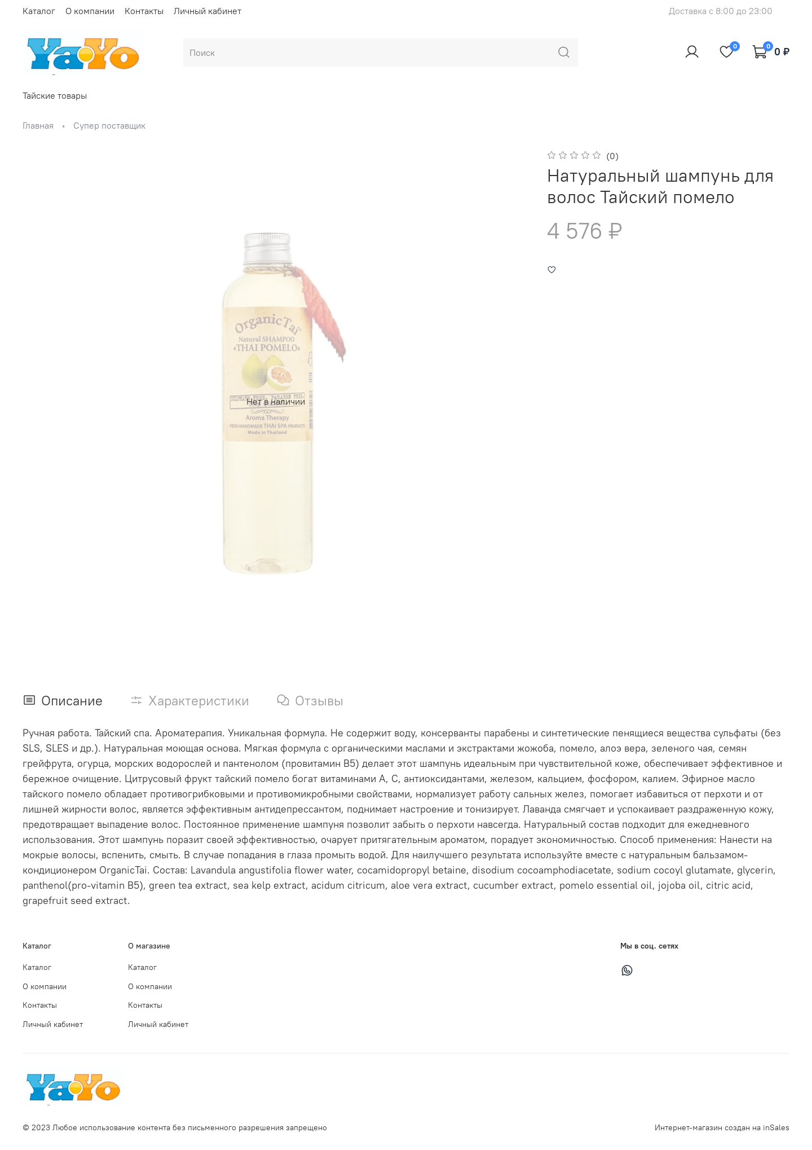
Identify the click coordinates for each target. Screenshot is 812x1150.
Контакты (144, 10)
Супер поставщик (109, 125)
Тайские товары (55, 95)
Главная (38, 125)
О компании (89, 10)
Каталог (39, 10)
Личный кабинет (207, 10)
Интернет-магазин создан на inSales (722, 1127)
